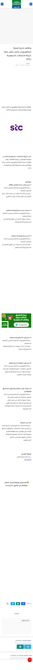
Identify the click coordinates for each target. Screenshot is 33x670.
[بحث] (2, 4)
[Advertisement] (16, 26)
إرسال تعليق (25, 620)
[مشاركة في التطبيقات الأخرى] (7, 603)
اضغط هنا (27, 460)
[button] (23, 603)
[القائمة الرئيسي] (31, 4)
